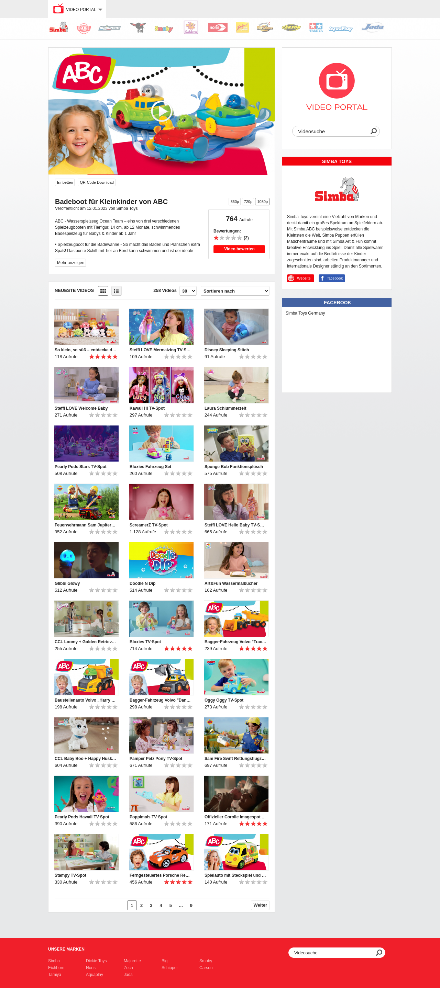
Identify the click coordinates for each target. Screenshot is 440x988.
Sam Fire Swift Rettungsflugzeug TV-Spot (235, 758)
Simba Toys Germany (305, 313)
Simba (54, 960)
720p (248, 202)
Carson (206, 967)
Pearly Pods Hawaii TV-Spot (82, 817)
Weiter (260, 905)
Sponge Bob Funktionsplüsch (234, 466)
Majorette (132, 960)
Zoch (128, 967)
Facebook (337, 302)
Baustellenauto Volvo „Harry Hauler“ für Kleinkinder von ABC (86, 700)
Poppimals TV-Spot (148, 817)
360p (235, 202)
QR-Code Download (96, 182)
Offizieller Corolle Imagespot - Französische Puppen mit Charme (235, 817)
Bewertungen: (227, 231)
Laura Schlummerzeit (225, 408)
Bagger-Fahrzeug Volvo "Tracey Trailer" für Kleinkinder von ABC (235, 641)
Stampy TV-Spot (70, 875)
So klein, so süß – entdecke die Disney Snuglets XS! (86, 350)
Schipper (170, 967)
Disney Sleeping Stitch (227, 350)
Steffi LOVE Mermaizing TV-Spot (160, 350)
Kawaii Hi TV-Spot (147, 408)
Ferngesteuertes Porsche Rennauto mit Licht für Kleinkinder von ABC (160, 875)
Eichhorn (56, 967)
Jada (128, 974)
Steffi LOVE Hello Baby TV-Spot (235, 525)
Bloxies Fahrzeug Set (150, 466)
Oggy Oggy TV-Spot (224, 700)
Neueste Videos (74, 290)
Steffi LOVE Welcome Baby (81, 408)
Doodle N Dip (142, 583)
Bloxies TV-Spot (145, 641)
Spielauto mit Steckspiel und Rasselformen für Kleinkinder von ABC (235, 875)
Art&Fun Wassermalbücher (231, 583)
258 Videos (165, 290)
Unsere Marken (66, 949)
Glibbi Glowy (67, 583)
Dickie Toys (96, 960)
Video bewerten (239, 249)
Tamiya (54, 974)
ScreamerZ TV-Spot (149, 525)
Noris (91, 967)
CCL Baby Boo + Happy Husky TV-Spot (86, 758)
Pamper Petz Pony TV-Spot (156, 758)
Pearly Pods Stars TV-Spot (81, 466)
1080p (262, 202)
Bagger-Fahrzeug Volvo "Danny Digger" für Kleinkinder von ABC (160, 700)
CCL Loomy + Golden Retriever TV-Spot (86, 641)
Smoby (205, 960)
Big (164, 960)
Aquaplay (94, 974)
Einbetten (65, 182)
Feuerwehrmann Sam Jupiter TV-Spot (86, 525)
